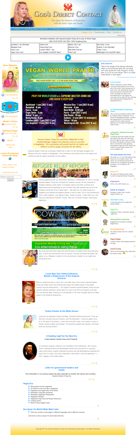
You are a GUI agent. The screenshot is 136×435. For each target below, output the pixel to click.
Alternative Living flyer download (40, 393)
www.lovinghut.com (116, 149)
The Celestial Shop (117, 229)
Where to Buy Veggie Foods (39, 403)
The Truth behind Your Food (120, 155)
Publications (114, 181)
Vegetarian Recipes (36, 397)
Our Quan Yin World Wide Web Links (41, 409)
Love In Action (115, 82)
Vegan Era (28, 383)
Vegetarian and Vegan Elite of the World (43, 390)
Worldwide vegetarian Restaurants (41, 395)
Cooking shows (34, 401)
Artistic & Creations (117, 190)
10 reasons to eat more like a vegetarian (43, 388)
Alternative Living (116, 200)
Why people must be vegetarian (40, 386)
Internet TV (114, 172)
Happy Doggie (115, 239)
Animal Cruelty (115, 249)
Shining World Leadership (119, 219)
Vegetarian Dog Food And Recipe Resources (44, 399)
